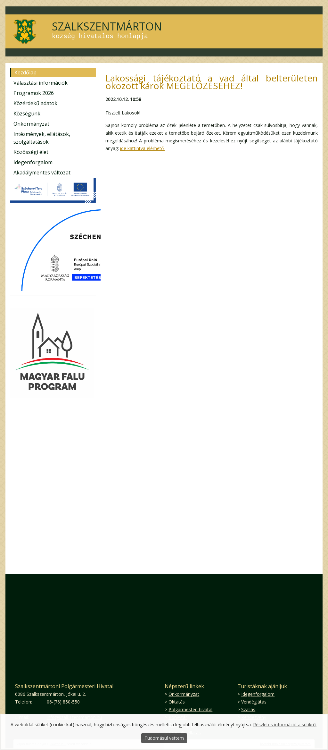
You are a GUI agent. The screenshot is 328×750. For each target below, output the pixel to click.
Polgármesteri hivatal (190, 709)
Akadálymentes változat (41, 172)
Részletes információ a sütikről (284, 724)
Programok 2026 (33, 93)
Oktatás (176, 702)
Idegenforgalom (33, 162)
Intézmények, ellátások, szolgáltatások (41, 138)
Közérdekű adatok (35, 103)
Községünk (26, 113)
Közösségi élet (30, 152)
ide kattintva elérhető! (142, 148)
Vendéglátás (253, 702)
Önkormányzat (31, 123)
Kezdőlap (25, 72)
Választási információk (40, 82)
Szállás (248, 709)
